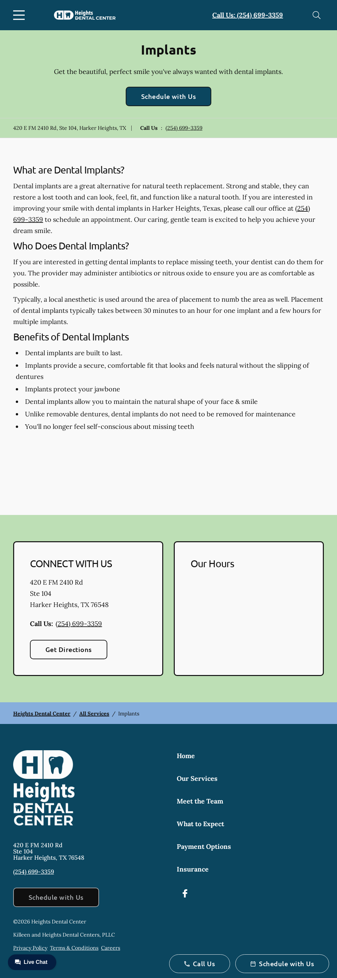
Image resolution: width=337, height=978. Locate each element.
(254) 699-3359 (184, 128)
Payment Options (204, 846)
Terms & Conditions (74, 947)
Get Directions (68, 649)
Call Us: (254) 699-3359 (247, 15)
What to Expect (200, 824)
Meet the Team (200, 801)
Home (186, 756)
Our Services (197, 778)
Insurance (193, 869)
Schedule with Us (168, 96)
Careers (110, 947)
